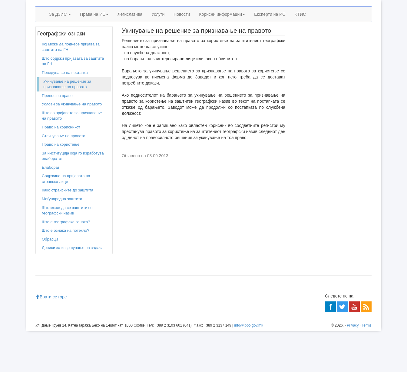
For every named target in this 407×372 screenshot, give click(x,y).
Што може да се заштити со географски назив (67, 251)
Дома (44, 60)
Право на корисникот (61, 168)
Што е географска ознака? (66, 263)
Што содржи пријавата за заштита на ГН (73, 102)
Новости (182, 44)
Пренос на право (57, 136)
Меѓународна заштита (62, 239)
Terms (367, 366)
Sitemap (342, 9)
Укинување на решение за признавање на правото (67, 125)
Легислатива (129, 44)
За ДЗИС (60, 44)
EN (357, 9)
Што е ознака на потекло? (65, 271)
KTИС (300, 44)
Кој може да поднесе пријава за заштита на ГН (71, 88)
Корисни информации (222, 44)
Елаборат (50, 208)
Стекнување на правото (63, 176)
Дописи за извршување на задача (73, 289)
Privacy (353, 366)
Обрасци (50, 280)
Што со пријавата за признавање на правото (72, 156)
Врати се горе (51, 337)
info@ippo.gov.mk (248, 366)
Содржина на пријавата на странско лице (66, 220)
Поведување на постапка (65, 113)
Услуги (157, 44)
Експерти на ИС (269, 44)
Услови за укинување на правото (72, 145)
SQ (366, 9)
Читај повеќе (308, 215)
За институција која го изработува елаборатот (73, 197)
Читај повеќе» (355, 171)
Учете (302, 115)
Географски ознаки (70, 60)
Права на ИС (94, 44)
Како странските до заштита (67, 231)
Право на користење (60, 185)
